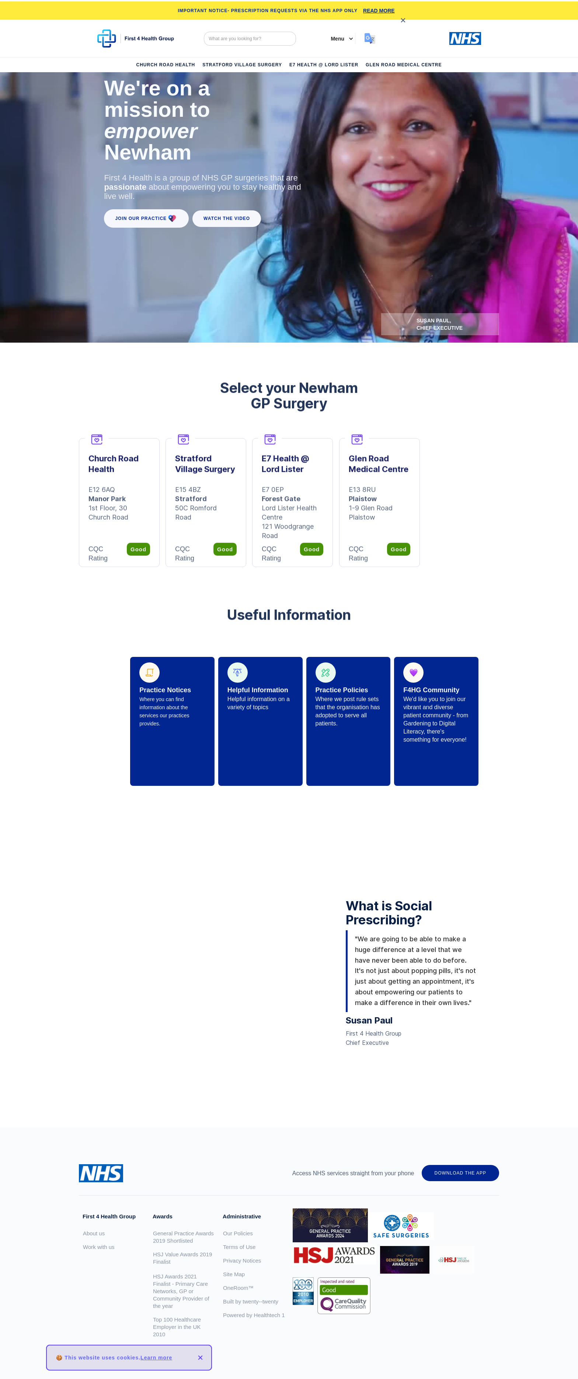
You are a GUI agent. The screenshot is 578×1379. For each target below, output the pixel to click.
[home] (140, 38)
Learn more (156, 1358)
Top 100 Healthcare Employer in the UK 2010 (177, 1326)
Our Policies (238, 1233)
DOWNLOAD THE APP (460, 1173)
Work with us (99, 1247)
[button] (338, 39)
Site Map (234, 1274)
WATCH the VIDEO (226, 218)
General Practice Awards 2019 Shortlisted (183, 1237)
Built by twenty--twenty (250, 1301)
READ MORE (379, 11)
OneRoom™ (238, 1288)
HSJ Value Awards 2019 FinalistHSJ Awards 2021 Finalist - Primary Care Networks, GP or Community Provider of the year (182, 1280)
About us (94, 1233)
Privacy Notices (242, 1260)
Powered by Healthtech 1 (254, 1315)
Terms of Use (239, 1247)
